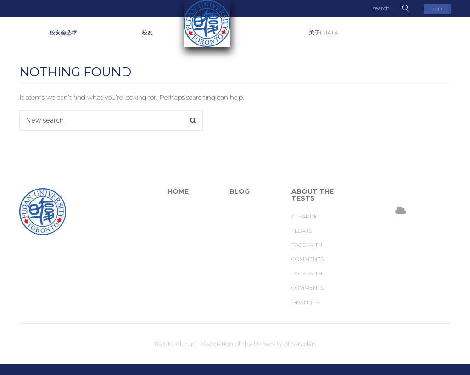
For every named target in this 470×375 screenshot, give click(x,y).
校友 (147, 32)
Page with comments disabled (307, 287)
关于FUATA (323, 32)
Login (437, 8)
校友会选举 (63, 32)
